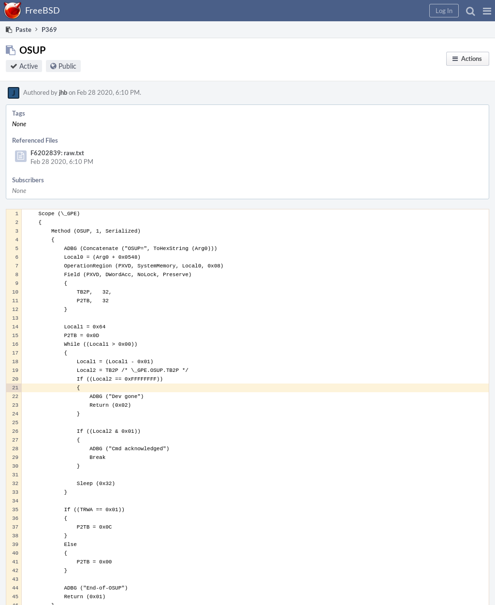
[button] (487, 10)
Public (67, 66)
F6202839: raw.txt (57, 152)
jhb (63, 92)
